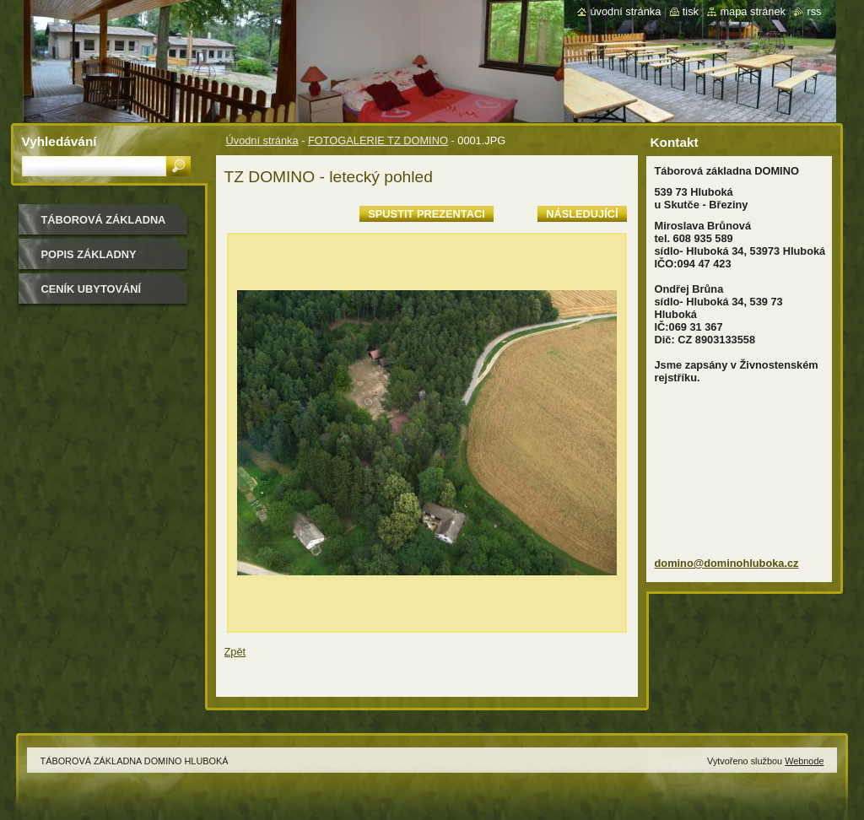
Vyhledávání (59, 141)
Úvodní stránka (262, 140)
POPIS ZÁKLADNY (89, 254)
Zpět (235, 651)
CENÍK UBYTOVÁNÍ (91, 289)
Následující (582, 214)
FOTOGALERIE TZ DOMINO (378, 140)
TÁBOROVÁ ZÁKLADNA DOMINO (103, 225)
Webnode (804, 761)
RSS (814, 11)
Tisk (691, 11)
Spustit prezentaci (426, 214)
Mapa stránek (753, 11)
